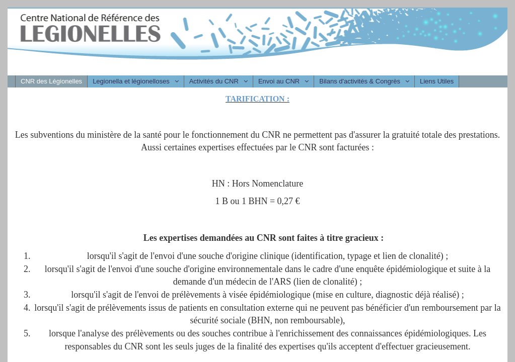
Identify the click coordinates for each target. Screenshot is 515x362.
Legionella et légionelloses (131, 81)
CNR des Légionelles (51, 81)
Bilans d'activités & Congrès (359, 81)
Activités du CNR (214, 81)
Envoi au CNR (279, 81)
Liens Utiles (437, 81)
